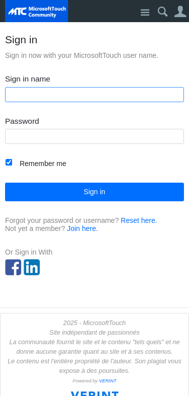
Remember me (43, 164)
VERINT (107, 380)
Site (145, 13)
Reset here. (139, 220)
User (180, 12)
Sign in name (27, 79)
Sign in (94, 192)
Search (162, 12)
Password (22, 121)
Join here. (82, 228)
